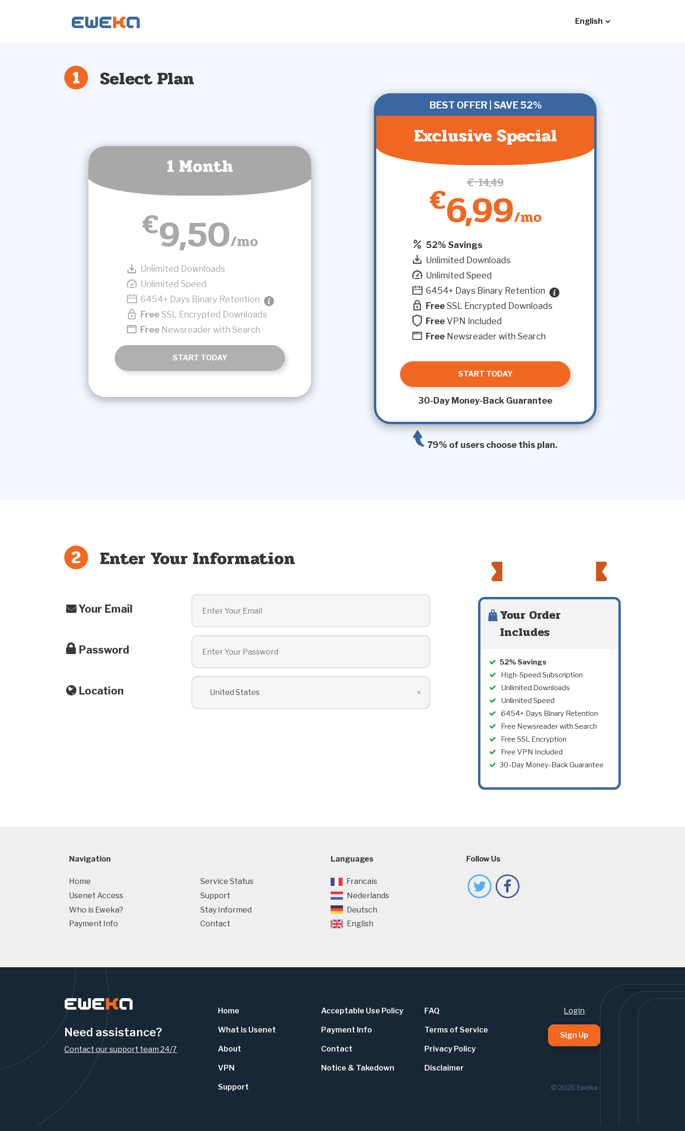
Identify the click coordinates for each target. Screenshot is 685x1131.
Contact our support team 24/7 (120, 1049)
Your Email (105, 609)
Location (101, 691)
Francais (354, 881)
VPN (226, 1067)
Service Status (227, 881)
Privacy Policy (450, 1048)
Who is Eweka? (96, 909)
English (352, 923)
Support (215, 895)
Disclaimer (444, 1067)
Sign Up (574, 1035)
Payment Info (93, 923)
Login (574, 1010)
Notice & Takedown (357, 1067)
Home (80, 881)
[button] (592, 21)
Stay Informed (226, 909)
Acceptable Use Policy (362, 1010)
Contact (215, 923)
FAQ (432, 1010)
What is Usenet (247, 1029)
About (229, 1048)
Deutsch (354, 909)
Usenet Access (96, 895)
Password (103, 650)
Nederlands (360, 895)
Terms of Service (456, 1029)
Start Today (200, 357)
